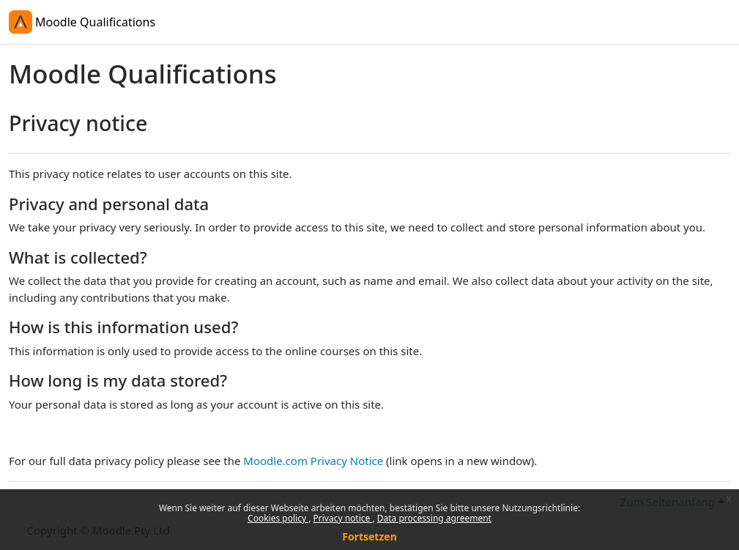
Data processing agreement (434, 518)
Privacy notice (343, 518)
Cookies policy (278, 518)
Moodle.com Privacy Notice (313, 460)
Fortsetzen (369, 536)
